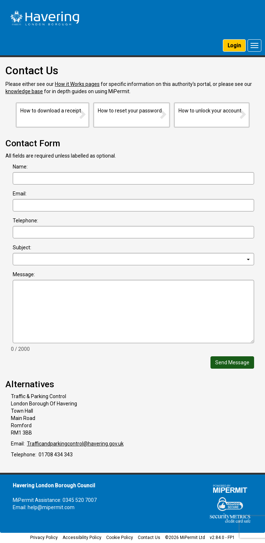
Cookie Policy (119, 537)
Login (234, 45)
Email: (20, 194)
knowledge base (24, 91)
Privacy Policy (44, 537)
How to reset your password (133, 113)
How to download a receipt (53, 113)
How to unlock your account (212, 113)
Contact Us (149, 537)
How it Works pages (77, 84)
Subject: (22, 247)
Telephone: (25, 220)
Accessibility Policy (82, 537)
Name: (20, 167)
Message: (24, 274)
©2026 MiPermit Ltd (185, 537)
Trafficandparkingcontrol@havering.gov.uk (75, 444)
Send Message (232, 362)
